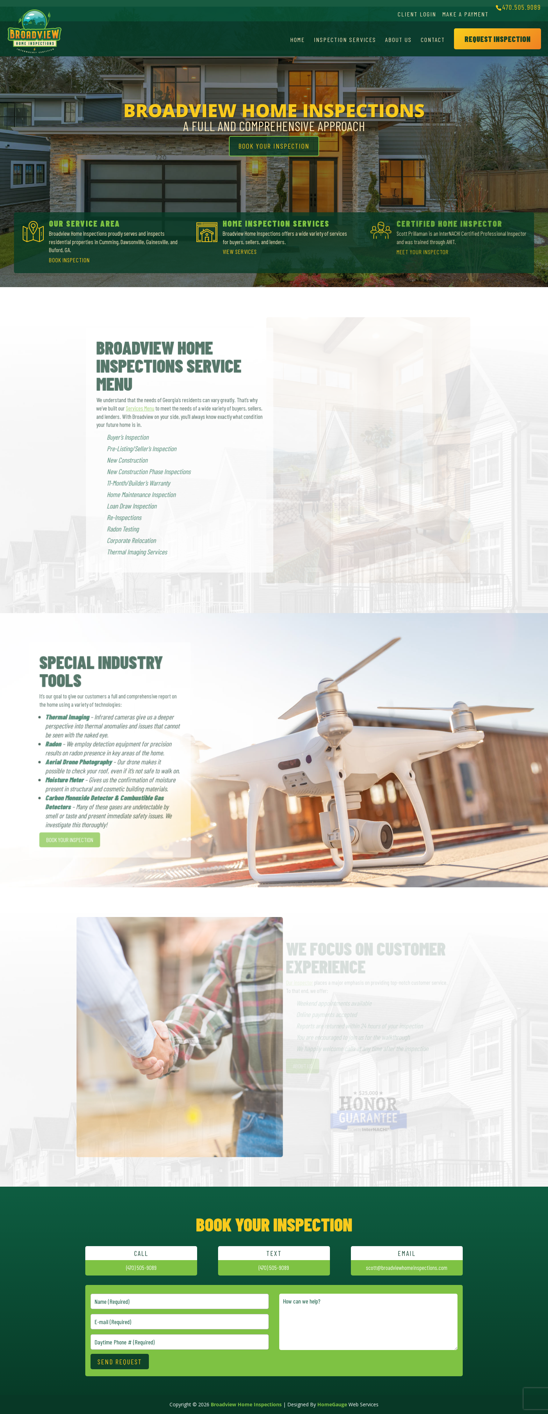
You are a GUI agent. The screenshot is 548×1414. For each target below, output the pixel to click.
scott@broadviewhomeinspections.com (406, 1267)
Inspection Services (345, 39)
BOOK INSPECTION (70, 259)
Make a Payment (465, 14)
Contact (433, 39)
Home (297, 39)
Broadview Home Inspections (246, 1404)
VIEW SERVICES (240, 251)
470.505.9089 (521, 7)
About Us (398, 39)
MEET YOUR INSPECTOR (423, 251)
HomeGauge (332, 1404)
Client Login (417, 14)
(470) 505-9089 (141, 1267)
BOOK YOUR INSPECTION (273, 146)
